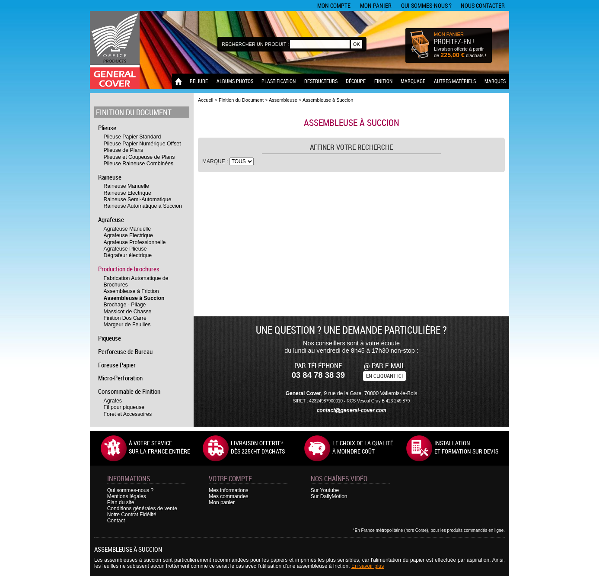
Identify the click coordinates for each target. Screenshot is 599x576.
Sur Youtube (325, 490)
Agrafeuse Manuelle (127, 229)
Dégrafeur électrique (128, 255)
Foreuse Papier (117, 364)
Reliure (199, 80)
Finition (383, 80)
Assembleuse (283, 100)
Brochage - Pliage (125, 305)
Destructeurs (321, 80)
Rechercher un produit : (255, 44)
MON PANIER (449, 34)
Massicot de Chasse (128, 312)
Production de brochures (128, 268)
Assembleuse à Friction (131, 291)
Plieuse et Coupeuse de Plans (139, 157)
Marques (495, 80)
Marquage (413, 80)
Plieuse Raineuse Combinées (139, 164)
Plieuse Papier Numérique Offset (142, 144)
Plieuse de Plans (123, 150)
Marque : (215, 161)
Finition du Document (134, 112)
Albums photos (235, 80)
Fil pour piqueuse (124, 407)
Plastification (278, 80)
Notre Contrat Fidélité (131, 515)
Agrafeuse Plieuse (125, 249)
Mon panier (376, 5)
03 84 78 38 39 (318, 375)
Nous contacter (483, 5)
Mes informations (228, 490)
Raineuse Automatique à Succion (143, 206)
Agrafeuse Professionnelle (135, 242)
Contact (116, 521)
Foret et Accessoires (128, 414)
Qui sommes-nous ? (426, 5)
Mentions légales (126, 496)
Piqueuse (109, 338)
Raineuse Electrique (127, 193)
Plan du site (120, 502)
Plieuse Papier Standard (132, 137)
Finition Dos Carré (125, 318)
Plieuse (107, 127)
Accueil (205, 100)
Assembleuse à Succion (134, 298)
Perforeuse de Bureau (125, 351)
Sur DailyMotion (329, 496)
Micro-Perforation (120, 377)
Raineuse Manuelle (126, 186)
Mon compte (333, 5)
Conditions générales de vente (142, 508)
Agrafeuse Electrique (128, 235)
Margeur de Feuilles (127, 325)
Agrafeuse (111, 219)
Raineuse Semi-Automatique (138, 199)
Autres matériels (455, 80)
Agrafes (113, 401)
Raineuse (109, 177)
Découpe (356, 80)
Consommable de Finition (129, 391)
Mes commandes (228, 496)
